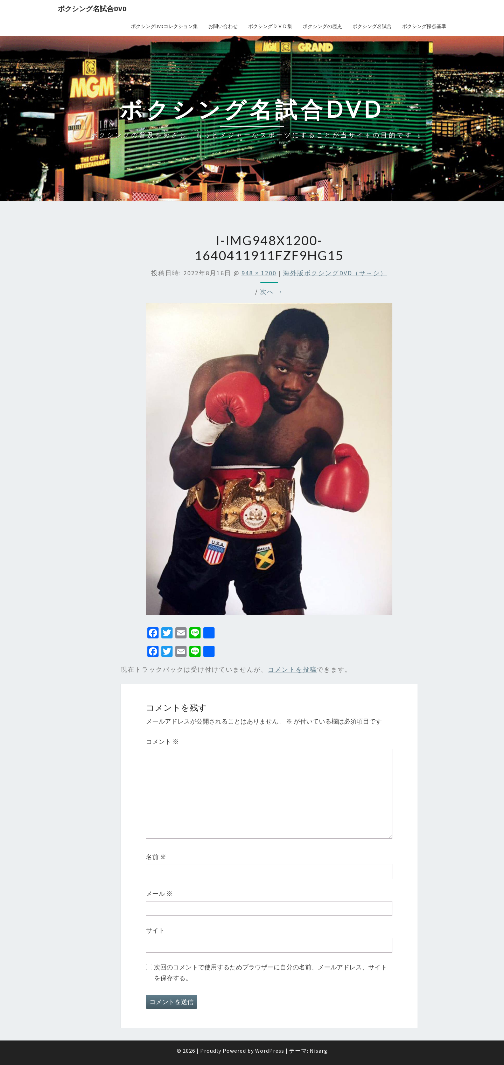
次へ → (271, 292)
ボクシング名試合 (372, 26)
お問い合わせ (223, 26)
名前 (156, 857)
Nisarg (319, 1050)
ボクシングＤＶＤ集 (270, 26)
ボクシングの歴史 (322, 26)
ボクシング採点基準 (424, 26)
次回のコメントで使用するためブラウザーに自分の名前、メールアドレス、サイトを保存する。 (270, 972)
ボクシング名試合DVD (92, 8)
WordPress (269, 1050)
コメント (162, 742)
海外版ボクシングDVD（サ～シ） (335, 273)
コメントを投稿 (292, 669)
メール (159, 894)
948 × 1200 (258, 273)
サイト (155, 930)
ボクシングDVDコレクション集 (164, 26)
